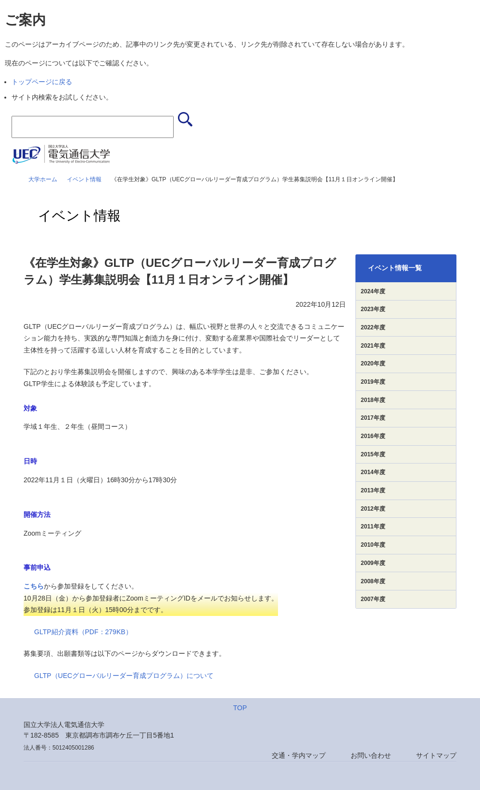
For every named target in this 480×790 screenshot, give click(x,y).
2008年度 (373, 581)
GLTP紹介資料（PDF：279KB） (83, 632)
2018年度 (373, 400)
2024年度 (373, 291)
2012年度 (373, 508)
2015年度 (373, 454)
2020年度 (373, 363)
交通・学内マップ (299, 755)
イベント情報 (84, 179)
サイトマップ (436, 755)
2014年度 (373, 472)
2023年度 (373, 309)
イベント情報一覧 (395, 268)
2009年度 (373, 563)
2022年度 (373, 327)
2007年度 (373, 599)
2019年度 (373, 381)
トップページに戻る (42, 82)
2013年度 (373, 490)
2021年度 (373, 345)
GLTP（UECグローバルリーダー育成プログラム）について (124, 675)
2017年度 (373, 417)
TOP (240, 708)
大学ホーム (42, 179)
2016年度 (373, 436)
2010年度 (373, 544)
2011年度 (373, 526)
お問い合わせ (371, 755)
